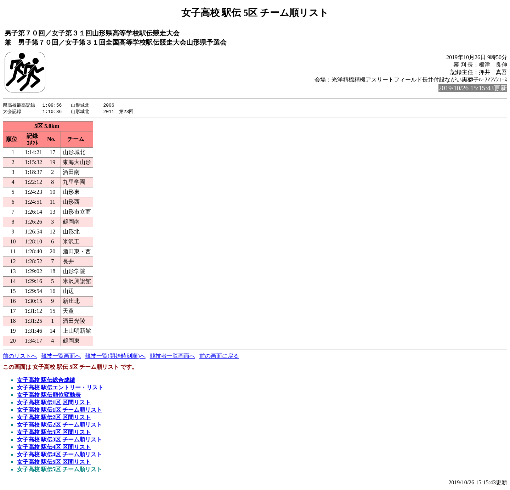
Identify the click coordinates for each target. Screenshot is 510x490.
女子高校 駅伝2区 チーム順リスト (59, 425)
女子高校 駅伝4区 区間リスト (54, 448)
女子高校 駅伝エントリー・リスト (60, 388)
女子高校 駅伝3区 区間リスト (54, 433)
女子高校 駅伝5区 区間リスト (54, 463)
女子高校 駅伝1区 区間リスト (54, 403)
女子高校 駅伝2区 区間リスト (54, 418)
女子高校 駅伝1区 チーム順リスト (59, 410)
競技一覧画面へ (61, 357)
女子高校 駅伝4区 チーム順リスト (59, 455)
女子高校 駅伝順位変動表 (49, 396)
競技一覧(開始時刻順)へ (115, 357)
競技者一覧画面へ (172, 357)
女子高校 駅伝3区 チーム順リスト (59, 440)
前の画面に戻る (219, 357)
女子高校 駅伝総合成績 (46, 381)
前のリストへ (20, 357)
